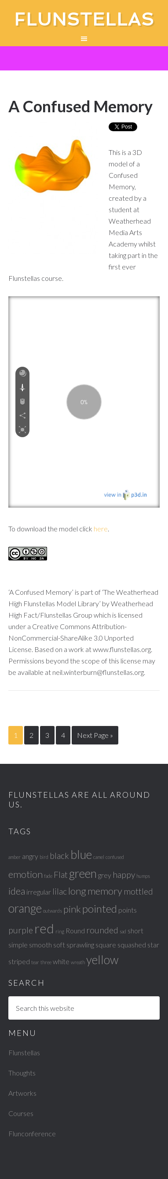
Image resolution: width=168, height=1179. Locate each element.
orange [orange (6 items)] (25, 908)
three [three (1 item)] (45, 962)
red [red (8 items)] (44, 928)
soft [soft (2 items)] (59, 944)
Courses (20, 1113)
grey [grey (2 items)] (104, 875)
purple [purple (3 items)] (20, 930)
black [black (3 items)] (59, 856)
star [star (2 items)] (153, 944)
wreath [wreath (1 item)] (78, 962)
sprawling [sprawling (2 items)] (80, 944)
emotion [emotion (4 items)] (25, 874)
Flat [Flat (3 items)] (61, 875)
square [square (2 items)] (105, 944)
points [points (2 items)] (127, 910)
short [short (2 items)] (135, 930)
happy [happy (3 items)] (124, 875)
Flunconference (32, 1133)
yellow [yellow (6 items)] (102, 960)
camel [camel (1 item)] (98, 857)
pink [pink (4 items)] (72, 909)
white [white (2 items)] (61, 961)
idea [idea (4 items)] (16, 891)
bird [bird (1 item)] (44, 857)
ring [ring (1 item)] (59, 931)
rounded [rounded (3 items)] (102, 930)
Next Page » (95, 735)
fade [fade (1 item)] (48, 876)
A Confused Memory (80, 106)
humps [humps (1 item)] (143, 876)
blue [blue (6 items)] (81, 854)
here (101, 528)
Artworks (22, 1093)
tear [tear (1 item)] (35, 962)
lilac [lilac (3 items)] (59, 891)
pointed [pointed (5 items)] (99, 908)
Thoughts (22, 1072)
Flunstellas (84, 19)
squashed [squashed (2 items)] (131, 944)
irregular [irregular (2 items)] (38, 892)
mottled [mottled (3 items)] (138, 891)
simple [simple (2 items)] (18, 944)
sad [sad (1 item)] (123, 931)
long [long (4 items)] (77, 891)
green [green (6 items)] (83, 873)
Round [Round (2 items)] (75, 930)
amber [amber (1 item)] (14, 857)
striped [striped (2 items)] (19, 961)
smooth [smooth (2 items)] (40, 944)
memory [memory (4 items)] (105, 891)
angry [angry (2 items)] (30, 856)
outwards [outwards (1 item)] (52, 911)
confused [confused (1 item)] (115, 857)
